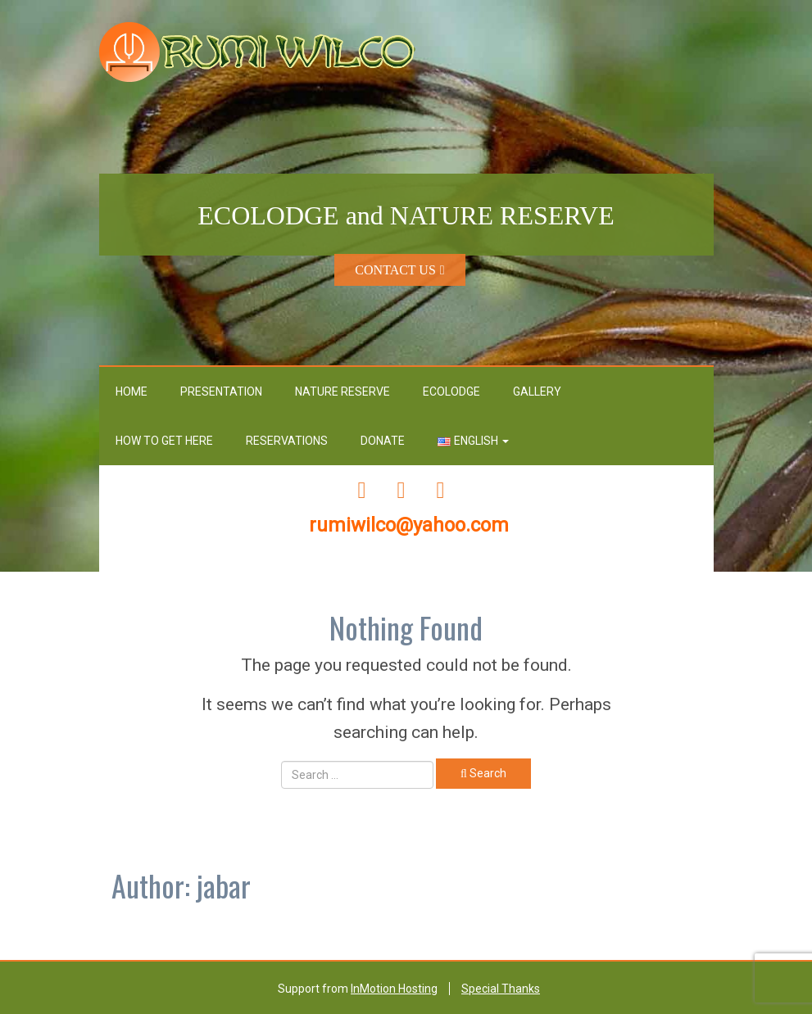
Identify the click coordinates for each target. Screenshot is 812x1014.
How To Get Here (164, 440)
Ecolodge (451, 391)
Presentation (221, 391)
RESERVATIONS (287, 440)
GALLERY (537, 391)
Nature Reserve (342, 391)
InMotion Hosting (394, 988)
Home (131, 391)
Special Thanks (500, 988)
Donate (383, 440)
